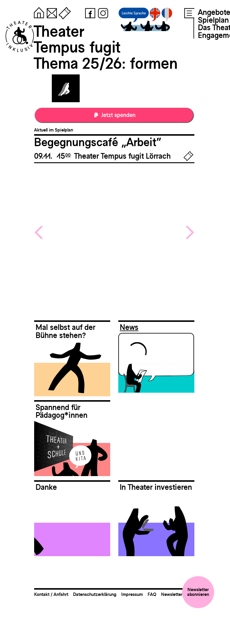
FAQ (152, 594)
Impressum (132, 594)
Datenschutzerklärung (94, 594)
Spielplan (213, 20)
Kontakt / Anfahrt (51, 594)
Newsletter (171, 594)
